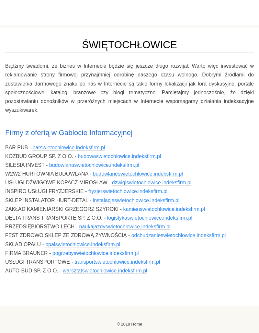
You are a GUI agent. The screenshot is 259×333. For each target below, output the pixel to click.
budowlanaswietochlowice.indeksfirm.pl (94, 165)
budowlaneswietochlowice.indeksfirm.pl (138, 174)
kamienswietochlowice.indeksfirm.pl (164, 209)
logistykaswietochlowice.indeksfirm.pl (149, 218)
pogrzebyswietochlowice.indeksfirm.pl (95, 253)
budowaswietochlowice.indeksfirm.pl (119, 156)
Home (136, 324)
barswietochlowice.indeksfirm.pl (68, 147)
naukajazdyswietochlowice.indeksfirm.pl (124, 226)
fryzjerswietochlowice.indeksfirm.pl (128, 191)
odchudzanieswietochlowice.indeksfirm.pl (178, 235)
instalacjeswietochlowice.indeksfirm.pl (136, 200)
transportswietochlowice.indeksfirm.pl (117, 262)
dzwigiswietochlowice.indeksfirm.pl (151, 182)
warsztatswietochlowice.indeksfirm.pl (105, 270)
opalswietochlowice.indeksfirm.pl (82, 244)
